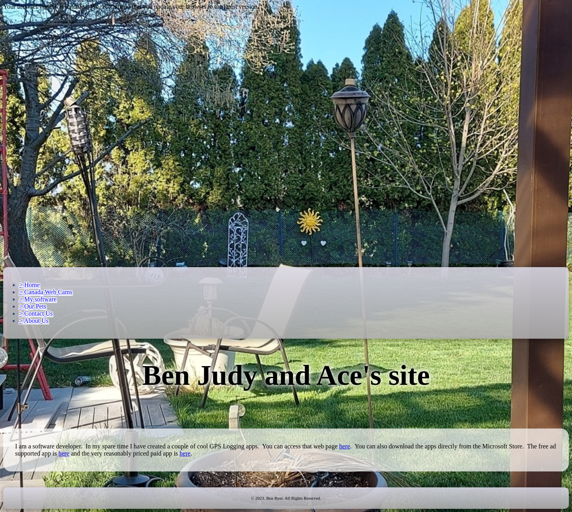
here (344, 446)
